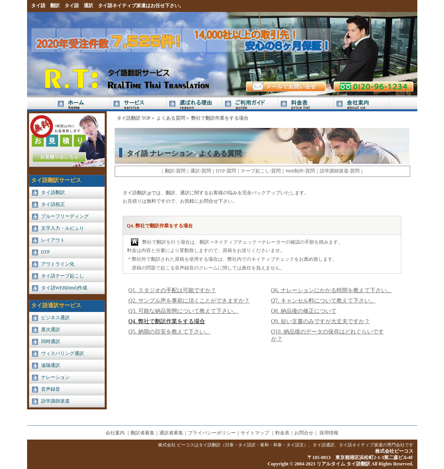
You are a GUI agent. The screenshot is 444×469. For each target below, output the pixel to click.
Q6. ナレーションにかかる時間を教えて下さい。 (331, 290)
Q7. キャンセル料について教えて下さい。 (323, 301)
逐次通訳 (50, 329)
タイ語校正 (53, 204)
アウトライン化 (57, 264)
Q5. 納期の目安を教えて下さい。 (170, 332)
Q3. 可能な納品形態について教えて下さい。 (184, 311)
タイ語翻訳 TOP (134, 118)
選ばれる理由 (194, 104)
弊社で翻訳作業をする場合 (219, 118)
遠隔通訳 (50, 365)
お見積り (132, 201)
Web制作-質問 (300, 171)
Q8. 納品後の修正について (303, 311)
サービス (138, 104)
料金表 (306, 104)
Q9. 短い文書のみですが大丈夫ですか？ (320, 321)
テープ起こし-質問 (261, 171)
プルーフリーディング (65, 216)
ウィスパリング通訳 (62, 353)
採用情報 (328, 433)
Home (83, 104)
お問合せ (303, 433)
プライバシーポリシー (212, 433)
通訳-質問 (200, 171)
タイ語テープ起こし (62, 276)
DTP (45, 252)
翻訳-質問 (175, 171)
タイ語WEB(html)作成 (64, 288)
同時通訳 (50, 341)
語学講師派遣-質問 (340, 171)
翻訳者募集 (143, 433)
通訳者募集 (171, 433)
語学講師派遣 (55, 401)
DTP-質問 (226, 171)
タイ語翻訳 (53, 192)
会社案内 (361, 104)
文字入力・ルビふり (62, 228)
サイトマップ (255, 433)
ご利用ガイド (250, 104)
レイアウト (53, 240)
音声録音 (50, 389)
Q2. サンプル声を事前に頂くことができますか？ (189, 301)
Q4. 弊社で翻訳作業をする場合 (167, 321)
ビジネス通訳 (55, 317)
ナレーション (55, 377)
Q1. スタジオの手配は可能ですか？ (172, 290)
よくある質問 (170, 118)
